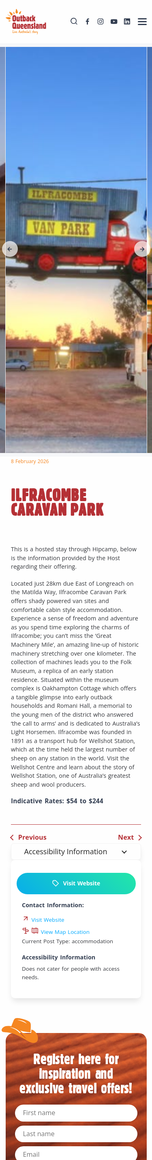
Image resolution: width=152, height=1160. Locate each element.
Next (126, 837)
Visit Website (76, 883)
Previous (32, 837)
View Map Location (60, 932)
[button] (10, 249)
